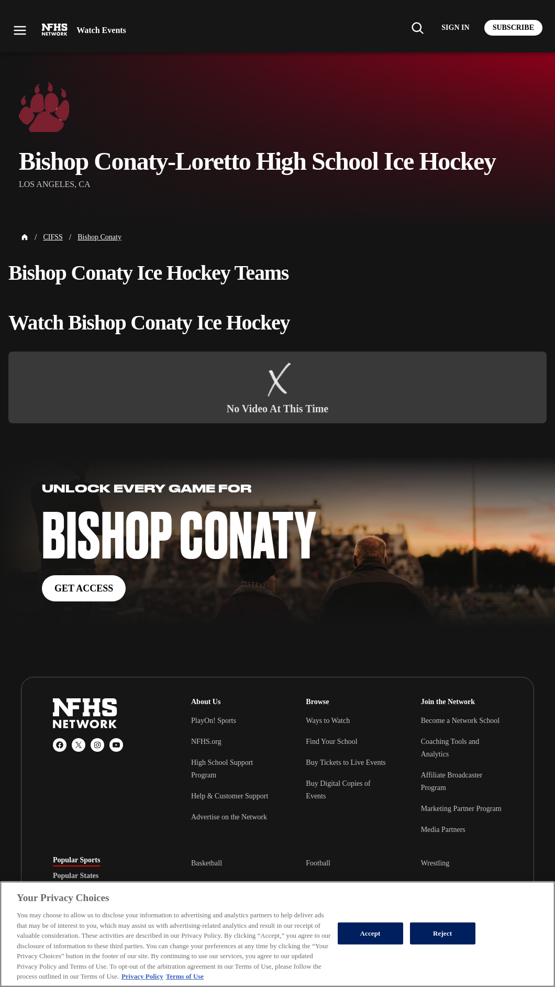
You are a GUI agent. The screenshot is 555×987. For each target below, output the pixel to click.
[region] (277, 934)
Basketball (206, 863)
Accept (370, 933)
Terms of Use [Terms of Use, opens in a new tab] (185, 976)
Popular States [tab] (75, 876)
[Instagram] (97, 745)
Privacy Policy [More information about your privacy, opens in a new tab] (142, 976)
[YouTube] (116, 745)
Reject (442, 933)
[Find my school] (417, 27)
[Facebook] (59, 745)
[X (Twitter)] (78, 745)
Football (318, 863)
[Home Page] (24, 237)
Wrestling (435, 863)
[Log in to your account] (455, 28)
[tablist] (105, 876)
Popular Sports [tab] (76, 860)
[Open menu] (19, 30)
